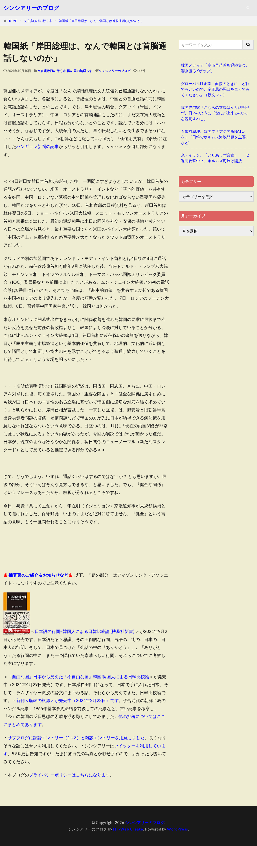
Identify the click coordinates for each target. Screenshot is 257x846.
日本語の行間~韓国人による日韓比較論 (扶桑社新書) (84, 631)
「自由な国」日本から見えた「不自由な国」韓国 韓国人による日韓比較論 (78, 676)
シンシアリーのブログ (31, 8)
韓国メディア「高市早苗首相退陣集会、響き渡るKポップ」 (215, 68)
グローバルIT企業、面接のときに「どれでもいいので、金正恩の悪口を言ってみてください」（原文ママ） (215, 89)
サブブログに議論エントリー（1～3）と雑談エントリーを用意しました (76, 737)
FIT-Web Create (128, 829)
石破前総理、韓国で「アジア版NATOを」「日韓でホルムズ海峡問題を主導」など (215, 137)
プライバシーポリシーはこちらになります (69, 774)
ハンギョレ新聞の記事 (37, 146)
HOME (12, 21)
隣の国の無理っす (79, 71)
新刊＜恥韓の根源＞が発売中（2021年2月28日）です (67, 700)
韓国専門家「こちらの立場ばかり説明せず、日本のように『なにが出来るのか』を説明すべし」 (215, 113)
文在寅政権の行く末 (38, 21)
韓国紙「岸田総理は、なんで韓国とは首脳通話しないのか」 (101, 21)
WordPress (177, 829)
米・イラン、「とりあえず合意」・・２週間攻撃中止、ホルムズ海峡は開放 (215, 158)
